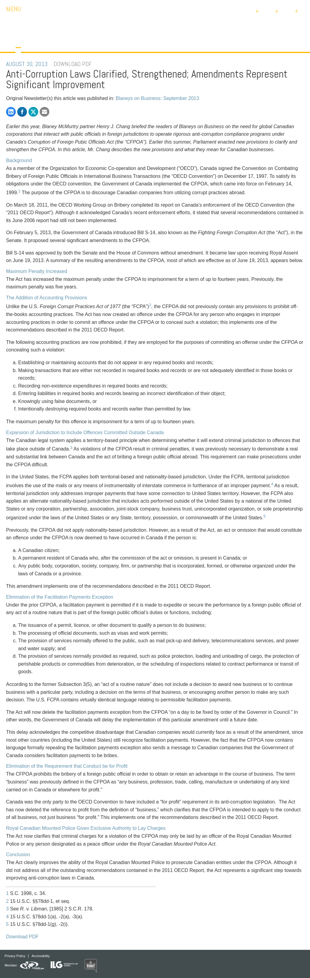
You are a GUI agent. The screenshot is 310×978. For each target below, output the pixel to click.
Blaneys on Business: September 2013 (157, 98)
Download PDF (22, 936)
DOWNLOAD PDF (73, 64)
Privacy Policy (15, 956)
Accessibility (40, 956)
